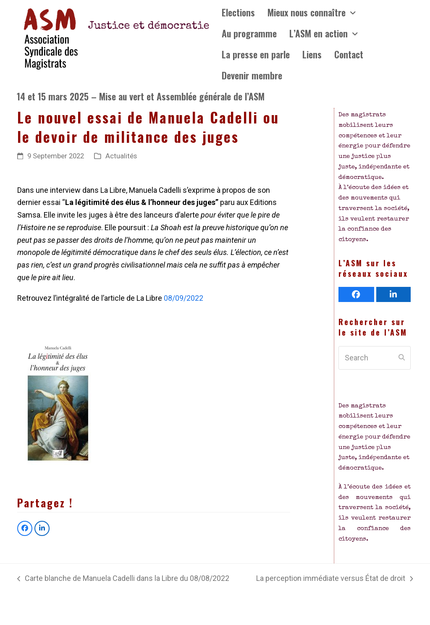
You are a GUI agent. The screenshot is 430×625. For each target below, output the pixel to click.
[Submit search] (402, 358)
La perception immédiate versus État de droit (334, 579)
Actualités (121, 156)
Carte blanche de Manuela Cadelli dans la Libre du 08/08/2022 (123, 579)
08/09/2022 (183, 298)
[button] (24, 528)
